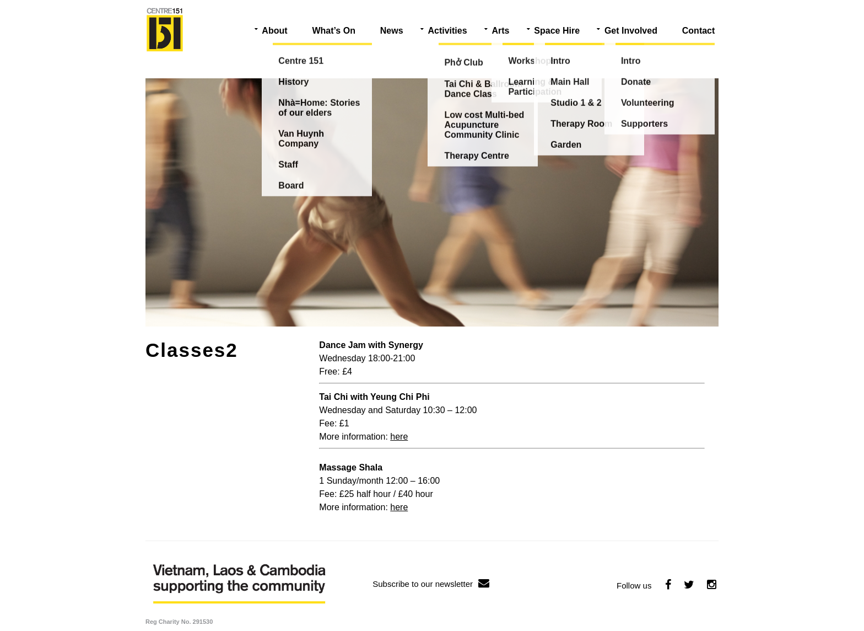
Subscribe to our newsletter (430, 584)
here (399, 436)
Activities (447, 30)
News (391, 30)
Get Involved (630, 30)
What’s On (333, 30)
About (274, 30)
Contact (698, 30)
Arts (500, 30)
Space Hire (557, 30)
